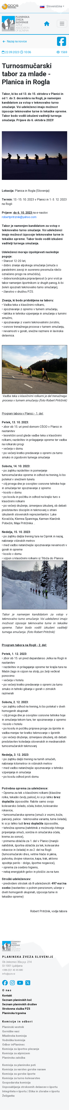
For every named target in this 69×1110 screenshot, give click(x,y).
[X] (27, 983)
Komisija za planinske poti (19, 1065)
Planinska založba (13, 1057)
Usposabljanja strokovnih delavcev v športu (30, 1087)
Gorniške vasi (10, 1031)
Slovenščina (51, 6)
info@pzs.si (8, 973)
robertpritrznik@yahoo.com (19, 217)
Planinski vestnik (13, 1027)
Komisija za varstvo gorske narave (24, 1069)
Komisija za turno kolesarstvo (21, 1078)
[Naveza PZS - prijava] (12, 6)
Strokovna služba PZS (16, 1008)
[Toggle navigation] (62, 23)
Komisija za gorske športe (19, 1073)
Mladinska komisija (14, 1035)
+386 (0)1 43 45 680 (12, 970)
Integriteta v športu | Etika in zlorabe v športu (31, 1091)
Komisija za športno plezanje (20, 1049)
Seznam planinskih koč (17, 1000)
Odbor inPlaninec (13, 1044)
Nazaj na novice (17, 41)
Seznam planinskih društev (19, 1004)
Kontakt (7, 995)
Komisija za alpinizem (16, 1053)
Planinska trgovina (14, 1013)
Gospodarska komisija (16, 1082)
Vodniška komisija (13, 1040)
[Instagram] (12, 983)
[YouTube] (20, 983)
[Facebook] (5, 983)
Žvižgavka (8, 1095)
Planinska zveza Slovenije (28, 956)
